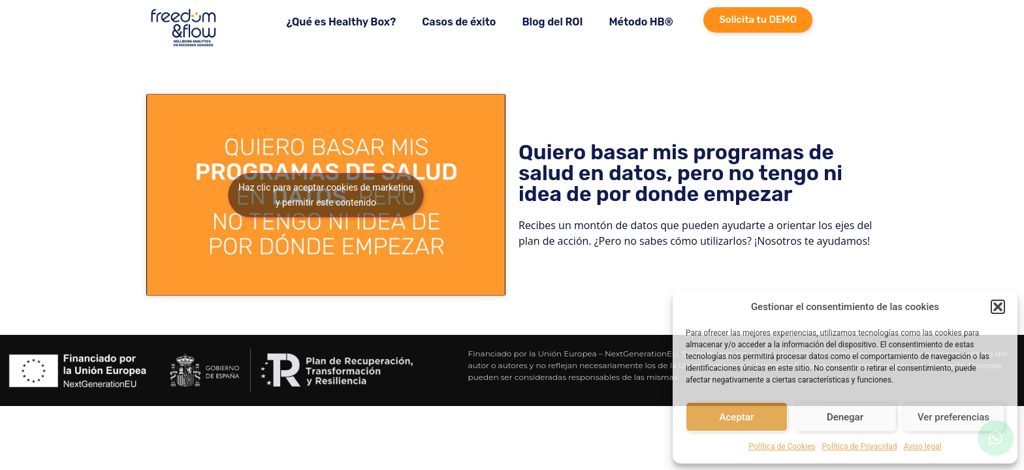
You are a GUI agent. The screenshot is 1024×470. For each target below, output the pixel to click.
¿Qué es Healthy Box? (341, 22)
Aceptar (737, 417)
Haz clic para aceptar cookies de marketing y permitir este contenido (325, 195)
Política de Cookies (782, 446)
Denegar (845, 417)
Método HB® (641, 22)
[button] (997, 306)
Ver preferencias (953, 417)
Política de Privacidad (859, 446)
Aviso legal (923, 446)
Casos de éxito (459, 22)
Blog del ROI (552, 22)
